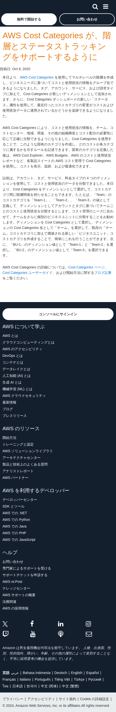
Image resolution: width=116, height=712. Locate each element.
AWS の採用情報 (15, 608)
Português (43, 679)
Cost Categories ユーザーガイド (27, 273)
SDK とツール (13, 506)
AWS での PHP (14, 533)
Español (92, 673)
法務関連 (9, 602)
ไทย (5, 686)
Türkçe (79, 679)
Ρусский (94, 679)
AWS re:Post (12, 582)
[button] (29, 19)
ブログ (7, 409)
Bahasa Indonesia (37, 673)
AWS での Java (14, 526)
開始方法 (9, 438)
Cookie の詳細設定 (94, 699)
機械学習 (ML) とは (17, 389)
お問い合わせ (12, 562)
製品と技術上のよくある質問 (25, 464)
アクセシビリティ (41, 699)
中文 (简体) (49, 686)
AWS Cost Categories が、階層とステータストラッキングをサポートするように (56, 46)
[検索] (95, 5)
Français (9, 679)
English (76, 673)
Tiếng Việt (62, 679)
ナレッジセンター (16, 588)
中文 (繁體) (70, 686)
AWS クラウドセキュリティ (24, 396)
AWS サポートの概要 (18, 595)
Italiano (25, 679)
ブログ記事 (103, 273)
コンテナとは (12, 362)
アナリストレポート (18, 471)
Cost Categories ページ (86, 267)
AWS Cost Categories (37, 77)
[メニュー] (105, 5)
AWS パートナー (15, 478)
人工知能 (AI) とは (16, 376)
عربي (15, 673)
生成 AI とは (12, 382)
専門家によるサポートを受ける (26, 568)
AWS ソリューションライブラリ (27, 451)
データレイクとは (16, 369)
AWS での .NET (14, 513)
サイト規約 (67, 699)
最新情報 (9, 402)
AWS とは (10, 336)
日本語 (17, 686)
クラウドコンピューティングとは (28, 342)
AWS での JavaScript (18, 540)
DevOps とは (12, 356)
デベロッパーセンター (19, 500)
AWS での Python (16, 520)
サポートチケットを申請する (25, 575)
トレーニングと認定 (18, 444)
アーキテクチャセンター (21, 458)
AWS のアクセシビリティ (22, 349)
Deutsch (60, 673)
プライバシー (12, 699)
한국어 (32, 686)
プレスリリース (14, 416)
